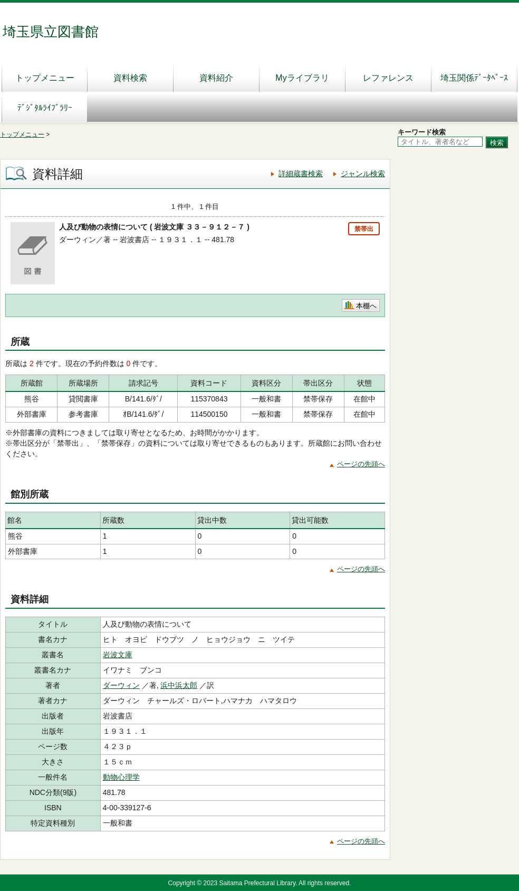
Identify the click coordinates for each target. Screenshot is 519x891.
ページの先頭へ (361, 464)
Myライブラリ (302, 77)
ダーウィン (121, 685)
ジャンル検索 (363, 173)
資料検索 (130, 77)
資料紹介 (216, 77)
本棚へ (366, 306)
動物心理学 (121, 777)
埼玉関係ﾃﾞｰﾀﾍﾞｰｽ (474, 77)
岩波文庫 (117, 654)
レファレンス (388, 77)
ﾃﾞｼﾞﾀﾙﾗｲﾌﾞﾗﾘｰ (44, 107)
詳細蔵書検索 (300, 173)
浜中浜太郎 (178, 685)
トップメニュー (44, 77)
